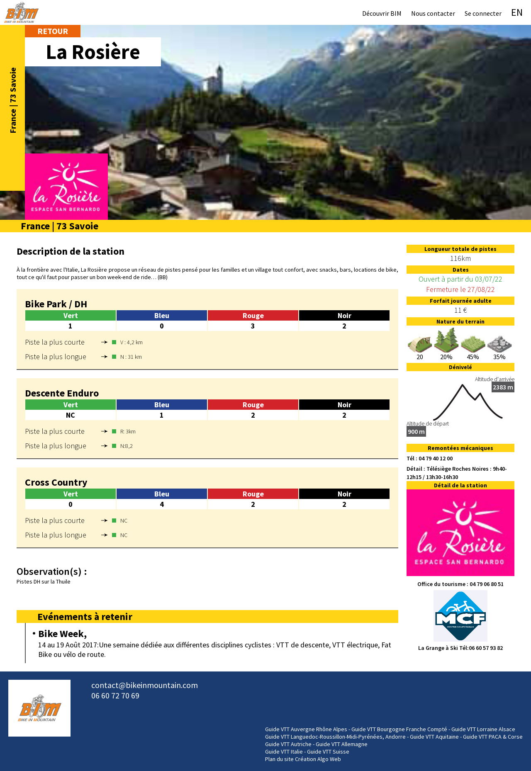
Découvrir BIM (382, 13)
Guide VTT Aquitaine (434, 736)
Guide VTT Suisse (328, 751)
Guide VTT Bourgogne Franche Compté (399, 729)
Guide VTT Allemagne (342, 744)
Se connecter (483, 13)
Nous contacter (433, 13)
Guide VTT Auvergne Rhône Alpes (306, 729)
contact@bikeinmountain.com (144, 685)
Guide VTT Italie (284, 751)
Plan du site (279, 759)
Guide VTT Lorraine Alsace (483, 729)
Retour (52, 31)
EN (517, 12)
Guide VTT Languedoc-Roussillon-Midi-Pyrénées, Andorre (335, 736)
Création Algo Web (318, 759)
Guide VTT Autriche (288, 744)
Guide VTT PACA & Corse (493, 736)
